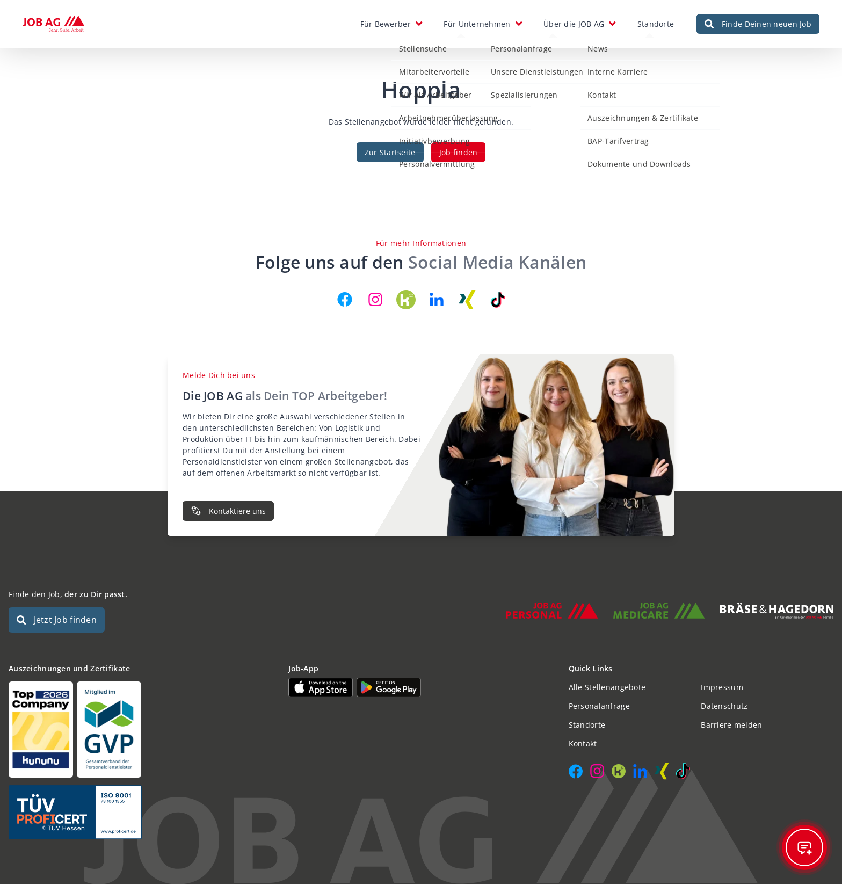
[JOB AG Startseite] (53, 24)
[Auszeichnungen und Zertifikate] (141, 730)
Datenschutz (724, 706)
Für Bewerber (385, 24)
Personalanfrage (599, 706)
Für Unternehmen (477, 24)
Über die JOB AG (573, 24)
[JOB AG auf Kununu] (406, 299)
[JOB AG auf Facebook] (344, 299)
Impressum (722, 688)
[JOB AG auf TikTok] (497, 299)
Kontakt (583, 744)
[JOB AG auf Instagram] (375, 299)
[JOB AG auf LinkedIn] (436, 299)
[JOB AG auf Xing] (467, 299)
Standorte (655, 24)
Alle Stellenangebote (607, 688)
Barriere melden (731, 725)
